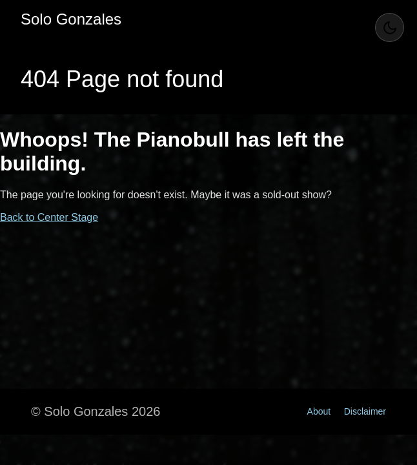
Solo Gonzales (71, 19)
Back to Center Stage (49, 217)
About (319, 411)
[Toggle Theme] (389, 27)
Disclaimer (365, 411)
